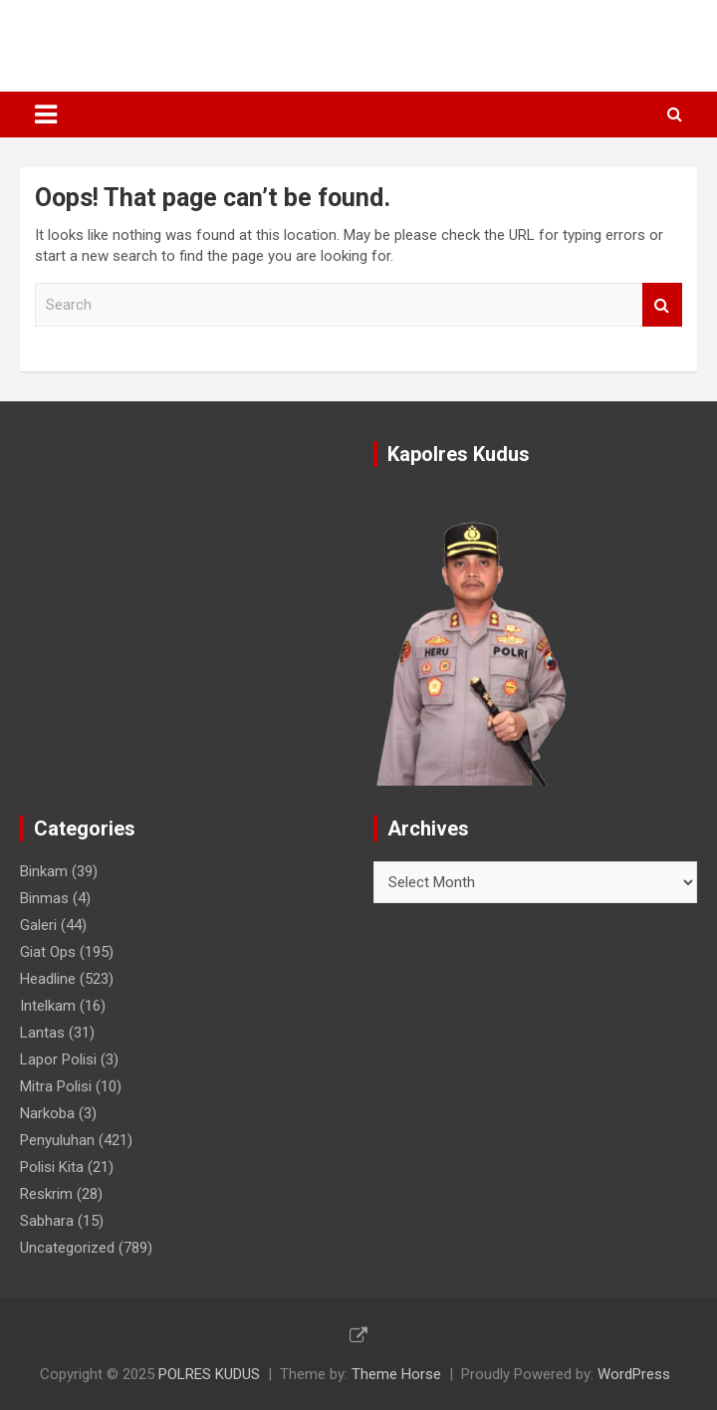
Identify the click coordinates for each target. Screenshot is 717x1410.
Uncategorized (67, 1248)
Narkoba (47, 1113)
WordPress (634, 1374)
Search (662, 305)
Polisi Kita (52, 1167)
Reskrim (46, 1194)
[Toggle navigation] (46, 114)
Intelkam (48, 1006)
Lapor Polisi (58, 1059)
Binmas (44, 898)
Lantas (42, 1033)
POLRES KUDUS (126, 35)
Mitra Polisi (56, 1086)
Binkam (44, 871)
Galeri (38, 925)
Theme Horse (396, 1374)
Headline (48, 979)
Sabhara (47, 1221)
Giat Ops (48, 952)
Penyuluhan (57, 1140)
